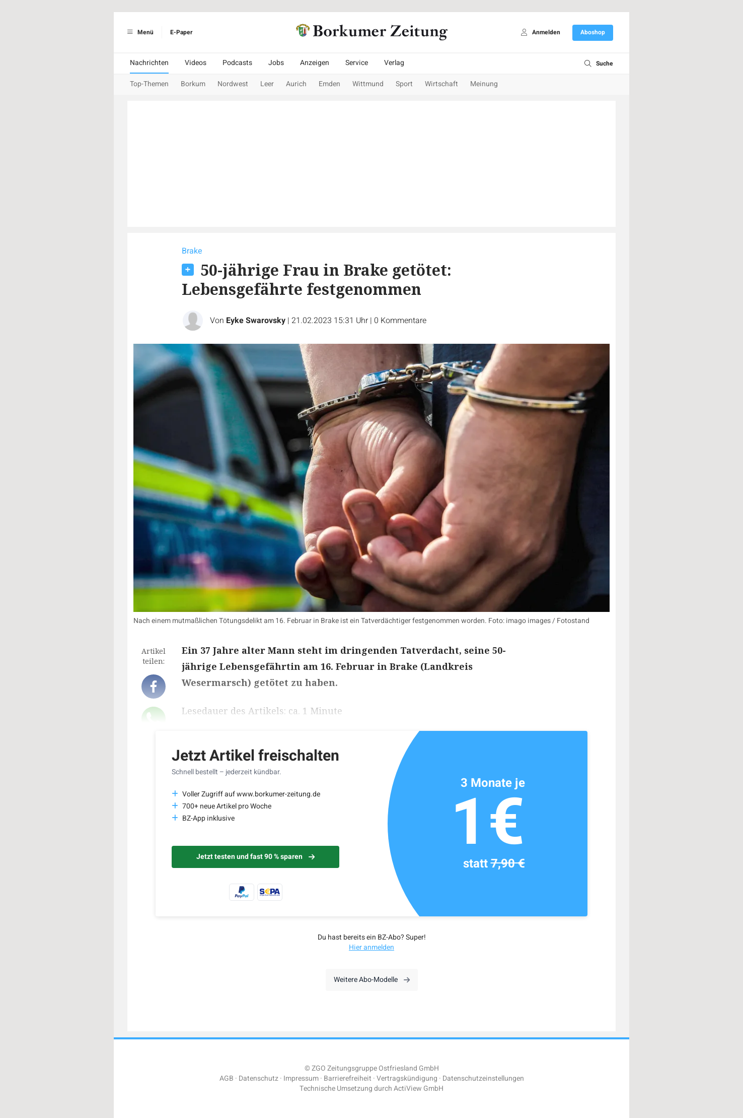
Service (356, 62)
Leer (267, 84)
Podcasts (237, 62)
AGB (226, 1078)
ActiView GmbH (418, 1088)
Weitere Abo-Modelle (372, 979)
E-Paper (181, 32)
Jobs (276, 62)
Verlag (394, 62)
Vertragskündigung (407, 1078)
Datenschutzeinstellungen (483, 1078)
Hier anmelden (371, 947)
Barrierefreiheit (348, 1078)
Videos (195, 62)
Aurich (296, 84)
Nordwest (232, 84)
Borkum (193, 84)
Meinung (484, 84)
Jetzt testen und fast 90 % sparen (255, 856)
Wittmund (368, 84)
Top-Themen (149, 84)
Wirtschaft (441, 84)
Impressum (301, 1078)
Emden (329, 84)
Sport (404, 84)
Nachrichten (149, 62)
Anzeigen (314, 62)
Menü (139, 32)
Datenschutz (258, 1078)
